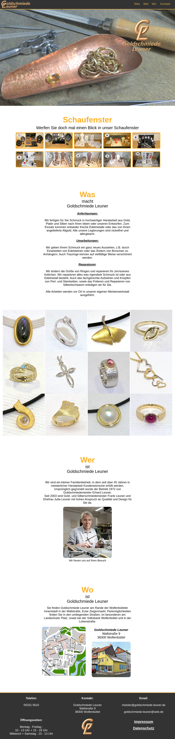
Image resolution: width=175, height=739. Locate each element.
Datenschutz (143, 728)
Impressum (143, 722)
